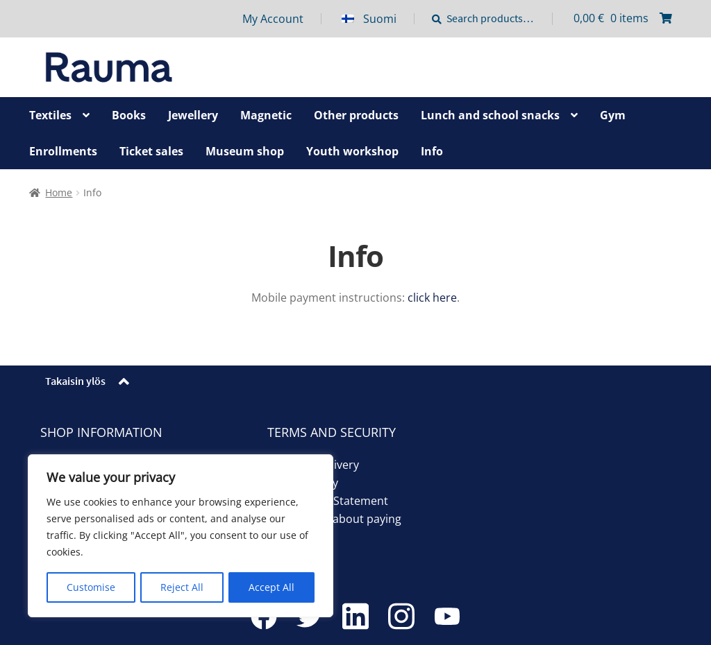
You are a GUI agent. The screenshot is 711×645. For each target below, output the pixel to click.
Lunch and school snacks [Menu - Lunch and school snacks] (490, 115)
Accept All (271, 587)
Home (58, 192)
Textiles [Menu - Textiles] (50, 115)
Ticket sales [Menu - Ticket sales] (151, 151)
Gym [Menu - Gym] (613, 115)
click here (432, 297)
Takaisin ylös (75, 381)
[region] (180, 536)
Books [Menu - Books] (129, 115)
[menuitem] (378, 18)
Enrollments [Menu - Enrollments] (63, 151)
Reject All (181, 587)
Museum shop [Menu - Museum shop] (245, 151)
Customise (91, 587)
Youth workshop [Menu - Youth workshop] (352, 151)
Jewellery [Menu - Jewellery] (193, 115)
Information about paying (334, 518)
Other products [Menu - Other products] (356, 115)
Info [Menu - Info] (432, 151)
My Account (272, 18)
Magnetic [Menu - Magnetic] (266, 115)
